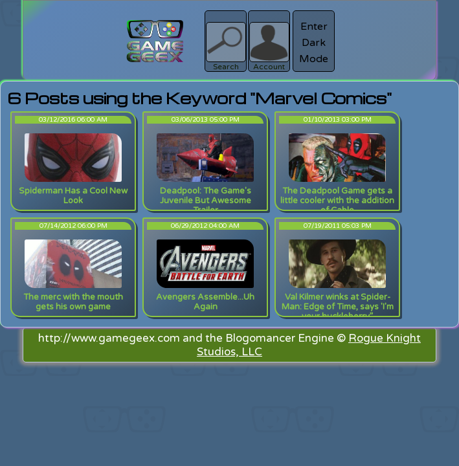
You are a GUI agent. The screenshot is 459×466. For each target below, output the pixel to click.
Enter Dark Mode (313, 42)
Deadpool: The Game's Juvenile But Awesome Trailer (205, 201)
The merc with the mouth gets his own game (73, 302)
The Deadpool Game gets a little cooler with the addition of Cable (337, 201)
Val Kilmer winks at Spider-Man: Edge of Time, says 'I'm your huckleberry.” (338, 307)
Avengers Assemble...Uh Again (205, 302)
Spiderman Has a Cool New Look (73, 196)
